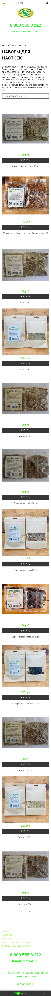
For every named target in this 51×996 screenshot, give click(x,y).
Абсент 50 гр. (25, 369)
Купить (25, 160)
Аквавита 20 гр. (26, 436)
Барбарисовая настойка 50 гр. (25, 704)
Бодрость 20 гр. (25, 904)
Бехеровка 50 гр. (25, 837)
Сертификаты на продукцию (16, 942)
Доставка (7, 938)
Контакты (7, 935)
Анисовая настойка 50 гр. (25, 570)
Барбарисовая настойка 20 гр (25, 637)
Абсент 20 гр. (25, 303)
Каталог (6, 931)
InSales (32, 984)
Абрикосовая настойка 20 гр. (25, 166)
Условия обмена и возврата (16, 946)
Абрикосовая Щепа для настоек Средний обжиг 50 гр (25, 234)
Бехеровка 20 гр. (25, 770)
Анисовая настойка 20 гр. (25, 503)
